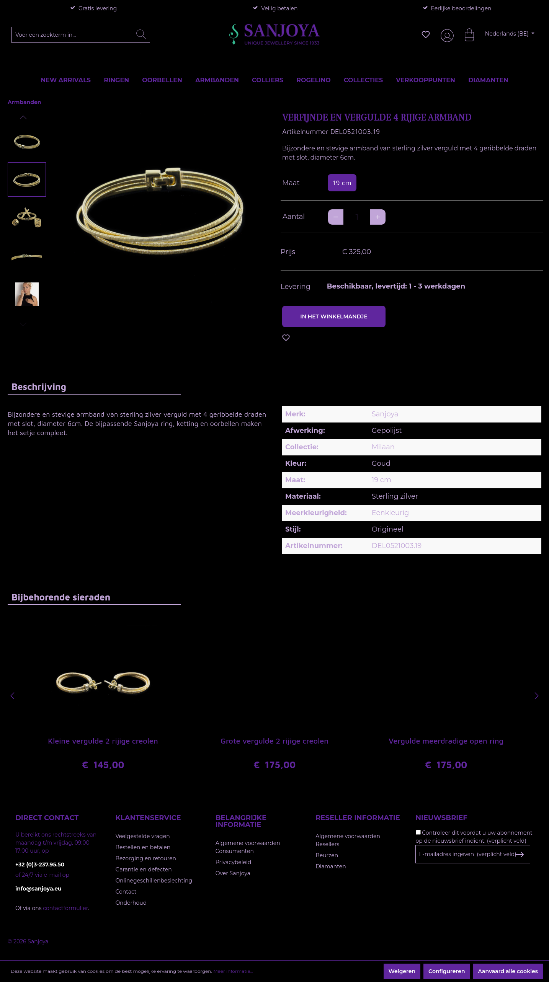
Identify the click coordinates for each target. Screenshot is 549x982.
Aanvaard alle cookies (508, 971)
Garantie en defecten (143, 869)
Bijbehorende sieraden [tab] (60, 597)
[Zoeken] (141, 34)
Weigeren (402, 971)
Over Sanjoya (233, 873)
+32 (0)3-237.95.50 (39, 864)
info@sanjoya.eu (38, 888)
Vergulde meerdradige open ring (446, 740)
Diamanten (330, 866)
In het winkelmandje (334, 316)
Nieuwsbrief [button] (441, 818)
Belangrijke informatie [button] (241, 821)
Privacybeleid (233, 862)
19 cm (342, 183)
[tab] (94, 386)
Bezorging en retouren (145, 858)
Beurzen (326, 855)
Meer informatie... (233, 971)
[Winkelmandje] (465, 34)
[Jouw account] (446, 34)
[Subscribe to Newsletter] (519, 854)
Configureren (446, 971)
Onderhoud (131, 902)
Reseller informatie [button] (357, 818)
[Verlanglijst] (426, 34)
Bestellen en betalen (142, 847)
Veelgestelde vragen (142, 836)
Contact (125, 891)
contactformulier (65, 908)
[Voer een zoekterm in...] (81, 34)
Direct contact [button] (46, 818)
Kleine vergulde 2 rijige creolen (103, 740)
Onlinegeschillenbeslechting (153, 880)
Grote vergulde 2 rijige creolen (274, 740)
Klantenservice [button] (148, 818)
